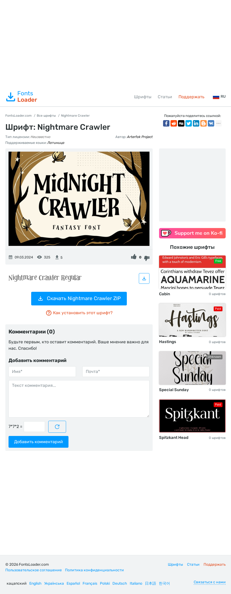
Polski (105, 583)
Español (73, 583)
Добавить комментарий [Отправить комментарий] (38, 441)
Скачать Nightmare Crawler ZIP (79, 298)
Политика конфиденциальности (94, 570)
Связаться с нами (210, 582)
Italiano (136, 583)
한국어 (164, 583)
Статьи (165, 96)
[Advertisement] (115, 43)
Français (90, 583)
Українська (54, 583)
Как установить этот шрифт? (79, 313)
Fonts (21, 96)
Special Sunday (174, 389)
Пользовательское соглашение (33, 570)
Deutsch (119, 583)
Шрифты (142, 96)
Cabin (164, 294)
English (35, 583)
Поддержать (191, 96)
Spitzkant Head (173, 437)
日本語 (150, 583)
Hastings (167, 341)
